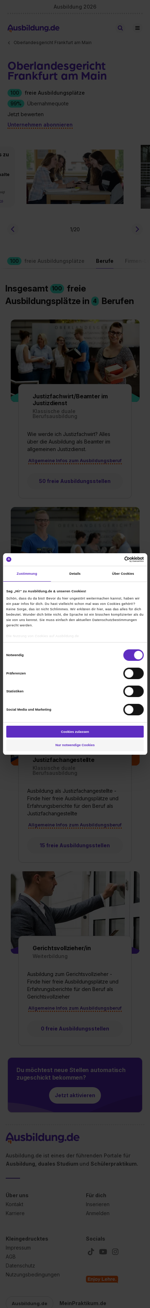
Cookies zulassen (75, 732)
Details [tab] (75, 573)
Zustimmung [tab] (27, 573)
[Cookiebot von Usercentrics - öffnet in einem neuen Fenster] (112, 559)
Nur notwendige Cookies (75, 745)
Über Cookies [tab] (123, 573)
